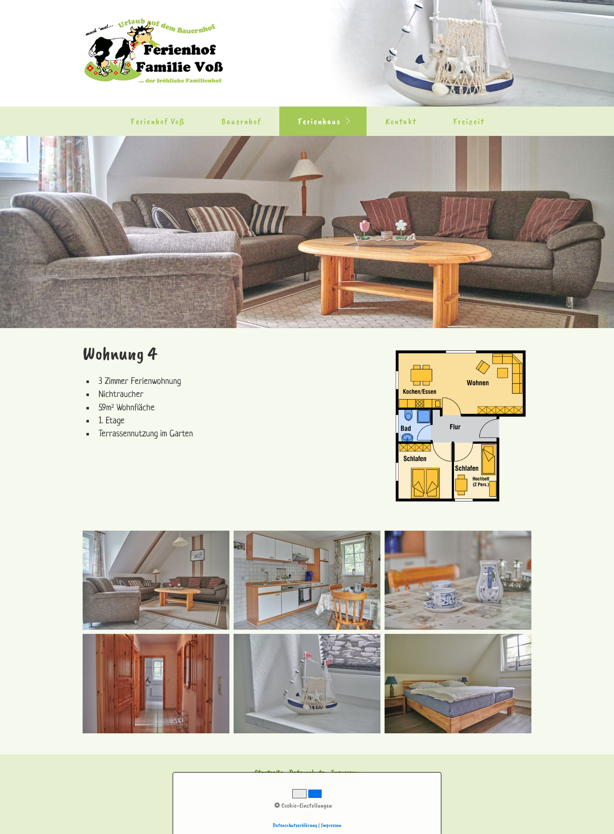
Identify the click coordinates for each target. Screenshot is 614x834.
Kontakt (400, 121)
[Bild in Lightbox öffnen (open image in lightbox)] (460, 426)
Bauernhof (241, 121)
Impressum (345, 772)
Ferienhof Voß (157, 121)
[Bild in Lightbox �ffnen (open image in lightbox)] (156, 580)
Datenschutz (307, 772)
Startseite (269, 772)
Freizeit (469, 121)
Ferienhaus (319, 121)
